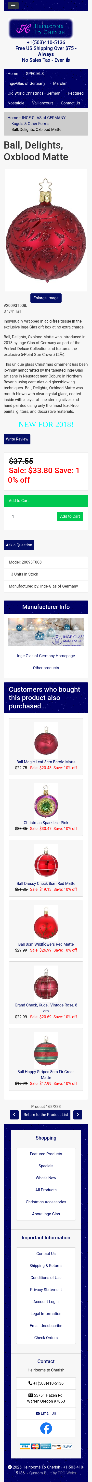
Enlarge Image (46, 298)
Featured (76, 93)
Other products (46, 668)
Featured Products (46, 1154)
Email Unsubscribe (46, 1325)
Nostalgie (16, 103)
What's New (46, 1178)
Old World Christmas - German (34, 93)
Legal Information (46, 1313)
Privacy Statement (46, 1289)
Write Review (17, 439)
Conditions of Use (45, 1277)
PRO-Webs (67, 1473)
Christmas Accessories (46, 1202)
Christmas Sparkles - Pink (46, 822)
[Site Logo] (46, 28)
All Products (45, 1190)
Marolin (59, 83)
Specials (46, 1166)
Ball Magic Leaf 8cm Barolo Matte (46, 762)
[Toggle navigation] (13, 5)
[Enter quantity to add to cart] (33, 516)
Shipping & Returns (46, 1265)
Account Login (46, 1301)
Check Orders (46, 1337)
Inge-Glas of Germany (26, 83)
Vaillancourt (42, 103)
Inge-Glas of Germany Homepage (46, 655)
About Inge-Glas (46, 1214)
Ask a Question (19, 545)
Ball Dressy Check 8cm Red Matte (46, 883)
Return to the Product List (46, 1114)
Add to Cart (70, 516)
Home (13, 73)
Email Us (46, 1413)
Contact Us (70, 103)
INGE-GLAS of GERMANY (44, 117)
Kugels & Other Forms (31, 123)
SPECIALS (35, 73)
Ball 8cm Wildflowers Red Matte (46, 944)
